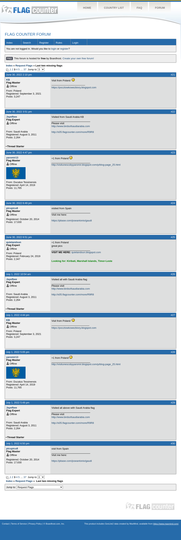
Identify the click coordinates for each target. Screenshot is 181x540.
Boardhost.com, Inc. (55, 524)
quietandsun (13, 242)
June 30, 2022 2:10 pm (19, 74)
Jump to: (34, 487)
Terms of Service (19, 524)
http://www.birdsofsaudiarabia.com (70, 126)
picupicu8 (12, 208)
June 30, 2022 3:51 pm (19, 111)
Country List (114, 7)
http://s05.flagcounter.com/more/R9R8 (72, 132)
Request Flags (24, 65)
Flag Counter (30, 9)
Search (27, 42)
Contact (5, 524)
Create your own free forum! (78, 58)
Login (75, 42)
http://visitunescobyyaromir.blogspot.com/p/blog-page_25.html (85, 164)
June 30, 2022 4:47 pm (19, 152)
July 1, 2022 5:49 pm (17, 402)
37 (25, 69)
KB (8, 79)
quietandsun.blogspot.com (86, 252)
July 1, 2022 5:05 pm (17, 352)
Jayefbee (11, 116)
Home (87, 7)
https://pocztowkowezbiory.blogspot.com (73, 87)
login (53, 48)
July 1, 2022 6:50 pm (17, 443)
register (64, 48)
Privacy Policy (35, 524)
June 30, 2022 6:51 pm (19, 237)
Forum (160, 7)
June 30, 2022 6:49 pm (19, 203)
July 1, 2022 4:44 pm (17, 315)
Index (9, 42)
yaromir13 (12, 157)
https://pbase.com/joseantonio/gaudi (71, 220)
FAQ (139, 7)
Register (44, 42)
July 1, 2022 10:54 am (18, 274)
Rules (59, 42)
